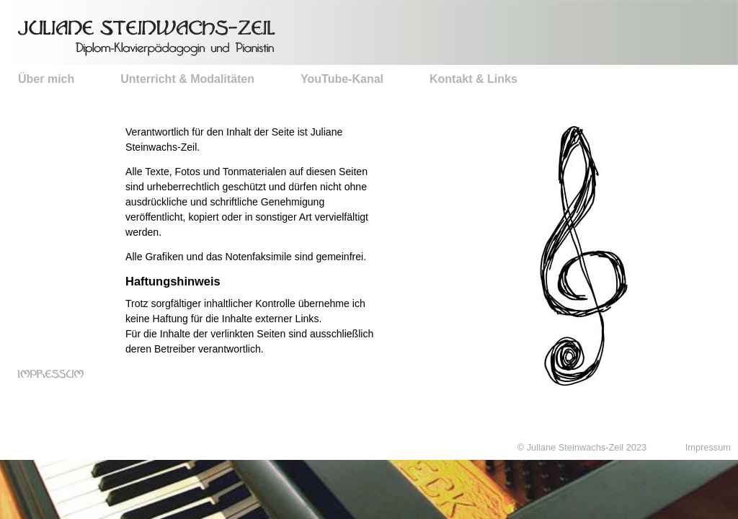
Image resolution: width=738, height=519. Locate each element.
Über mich (46, 79)
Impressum (708, 447)
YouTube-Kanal (342, 79)
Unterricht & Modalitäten (187, 79)
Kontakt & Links (473, 79)
